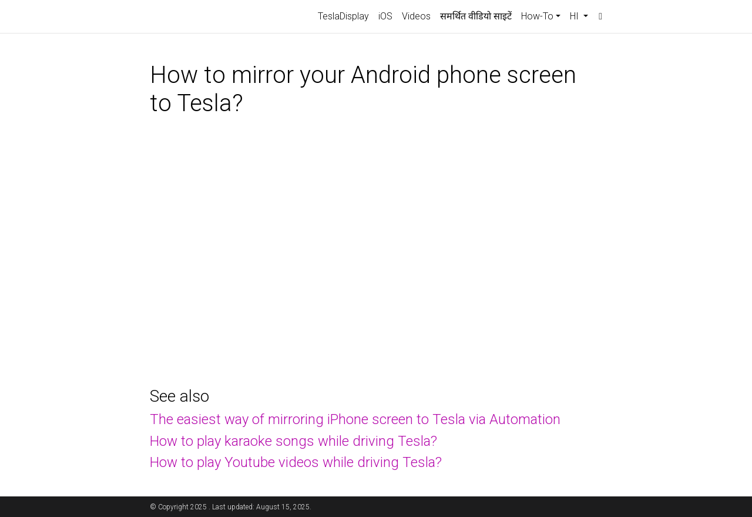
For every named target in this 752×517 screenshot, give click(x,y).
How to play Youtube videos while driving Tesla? (296, 462)
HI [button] (575, 16)
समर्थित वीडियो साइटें (476, 16)
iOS (385, 16)
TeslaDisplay (343, 16)
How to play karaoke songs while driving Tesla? (293, 441)
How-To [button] (537, 16)
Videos (416, 16)
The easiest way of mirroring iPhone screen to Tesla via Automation (355, 419)
